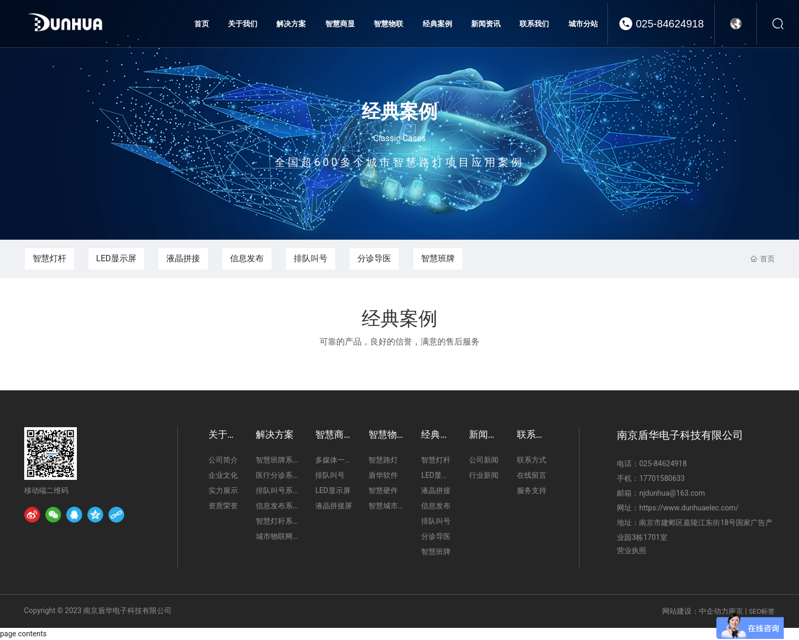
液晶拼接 (183, 258)
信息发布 (247, 258)
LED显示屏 (116, 258)
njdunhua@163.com (672, 493)
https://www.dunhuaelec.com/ (688, 508)
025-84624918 (670, 23)
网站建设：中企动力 (695, 611)
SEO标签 (761, 611)
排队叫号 (310, 258)
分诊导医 (374, 258)
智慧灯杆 (49, 258)
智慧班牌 (438, 258)
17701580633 (662, 478)
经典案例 (399, 111)
